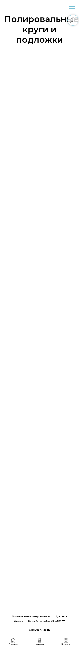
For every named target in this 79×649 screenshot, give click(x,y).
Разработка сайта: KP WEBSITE (46, 621)
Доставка (61, 616)
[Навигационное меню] (72, 7)
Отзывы (18, 621)
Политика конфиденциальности (31, 616)
